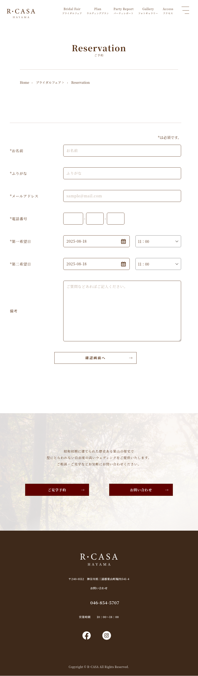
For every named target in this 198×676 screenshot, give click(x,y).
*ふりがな (18, 173)
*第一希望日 (20, 241)
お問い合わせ (141, 489)
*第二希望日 (20, 264)
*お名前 (16, 150)
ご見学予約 (57, 489)
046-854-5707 (104, 602)
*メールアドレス (24, 196)
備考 (14, 311)
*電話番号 (18, 218)
